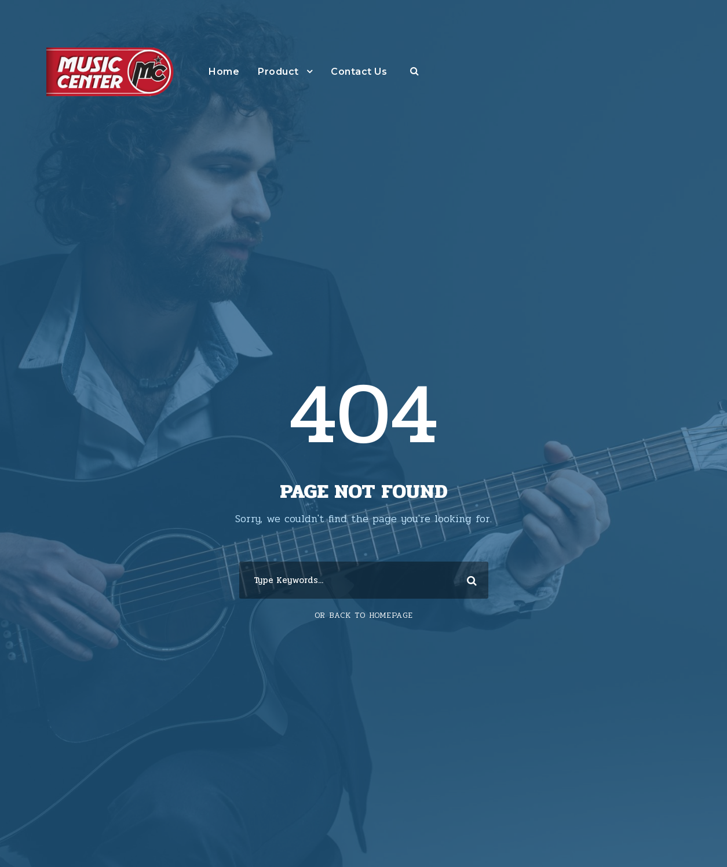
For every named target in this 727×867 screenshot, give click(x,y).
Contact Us (359, 71)
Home (224, 71)
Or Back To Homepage (364, 615)
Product (278, 71)
